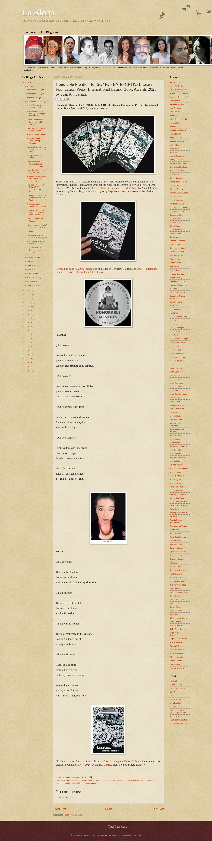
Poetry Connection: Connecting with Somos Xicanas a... (36, 122)
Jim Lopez (174, 324)
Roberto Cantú (176, 555)
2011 (27, 342)
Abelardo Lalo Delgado (179, 93)
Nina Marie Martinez (178, 494)
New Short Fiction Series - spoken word (178, 711)
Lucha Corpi (175, 398)
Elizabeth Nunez (176, 255)
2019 (27, 310)
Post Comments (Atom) (73, 815)
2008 (27, 355)
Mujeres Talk (175, 707)
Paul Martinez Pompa (178, 526)
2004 (27, 370)
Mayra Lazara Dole (177, 457)
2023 (27, 294)
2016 (27, 323)
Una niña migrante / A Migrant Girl (36, 171)
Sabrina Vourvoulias (178, 585)
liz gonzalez (174, 390)
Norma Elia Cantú (177, 498)
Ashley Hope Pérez (177, 160)
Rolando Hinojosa (177, 559)
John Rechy (174, 335)
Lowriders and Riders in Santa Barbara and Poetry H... (36, 198)
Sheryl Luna (175, 614)
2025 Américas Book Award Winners (35, 242)
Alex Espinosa (175, 108)
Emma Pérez (175, 259)
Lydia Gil (173, 412)
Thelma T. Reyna (177, 646)
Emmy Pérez (175, 266)
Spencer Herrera (176, 625)
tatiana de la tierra (177, 642)
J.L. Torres (174, 313)
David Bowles (175, 233)
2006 (27, 362)
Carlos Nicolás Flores (178, 182)
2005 (27, 367)
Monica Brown (175, 483)
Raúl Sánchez (175, 533)
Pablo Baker (175, 509)
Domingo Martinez (177, 248)
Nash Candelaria (176, 491)
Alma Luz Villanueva (178, 130)
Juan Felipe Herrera (178, 357)
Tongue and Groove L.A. (180, 724)
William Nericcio (176, 657)
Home (108, 809)
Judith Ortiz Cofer (177, 361)
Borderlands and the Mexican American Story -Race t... (35, 212)
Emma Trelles (175, 263)
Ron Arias (174, 563)
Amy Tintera (175, 145)
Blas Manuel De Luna (178, 167)
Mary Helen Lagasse (178, 446)
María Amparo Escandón (175, 424)
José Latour (174, 346)
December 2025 (34, 90)
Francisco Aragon (177, 277)
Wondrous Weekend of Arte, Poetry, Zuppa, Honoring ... (36, 178)
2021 (27, 302)
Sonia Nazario (175, 622)
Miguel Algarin (175, 479)
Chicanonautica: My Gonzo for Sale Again (37, 236)
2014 (27, 330)
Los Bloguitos (175, 703)
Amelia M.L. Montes (178, 137)
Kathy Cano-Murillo (177, 372)
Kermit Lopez (175, 376)
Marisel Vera (175, 439)
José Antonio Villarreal (179, 342)
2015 (27, 326)
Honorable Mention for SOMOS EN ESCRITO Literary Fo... (36, 188)
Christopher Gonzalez (179, 211)
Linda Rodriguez (176, 383)
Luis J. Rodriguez (177, 409)
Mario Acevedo (176, 435)
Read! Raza (174, 716)
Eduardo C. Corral (177, 252)
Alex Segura (175, 112)
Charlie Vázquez (176, 200)
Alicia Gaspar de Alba (178, 119)
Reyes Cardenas (176, 541)
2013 (27, 335)
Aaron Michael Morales (179, 90)
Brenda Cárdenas (177, 171)
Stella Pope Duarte (177, 629)
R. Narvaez (174, 530)
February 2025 (33, 281)
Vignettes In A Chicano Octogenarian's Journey (36, 250)
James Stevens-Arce (178, 317)
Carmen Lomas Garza (179, 193)
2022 (27, 298)
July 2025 (31, 261)
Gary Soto (174, 288)
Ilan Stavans (175, 309)
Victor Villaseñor (176, 653)
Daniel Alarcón (176, 222)
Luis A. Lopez (175, 401)
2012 (27, 338)
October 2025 (33, 98)
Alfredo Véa (174, 115)
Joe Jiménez (175, 331)
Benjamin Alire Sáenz (178, 163)
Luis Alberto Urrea (177, 405)
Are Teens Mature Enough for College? (36, 205)
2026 (27, 82)
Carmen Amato (176, 185)
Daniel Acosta (175, 219)
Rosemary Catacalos (178, 570)
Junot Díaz (174, 364)
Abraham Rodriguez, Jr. (179, 97)
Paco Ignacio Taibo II (178, 513)
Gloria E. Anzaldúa (177, 292)
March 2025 (32, 277)
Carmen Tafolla (176, 196)
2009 (27, 350)
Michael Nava (175, 472)
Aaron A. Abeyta (176, 86)
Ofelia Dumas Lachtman (179, 502)
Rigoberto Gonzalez (178, 552)
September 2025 (34, 102)
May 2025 (31, 269)
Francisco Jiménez (177, 281)
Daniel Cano (175, 226)
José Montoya (175, 350)
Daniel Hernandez (177, 230)
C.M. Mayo (174, 174)
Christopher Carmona (178, 208)
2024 (27, 290)
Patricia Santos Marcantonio (176, 521)
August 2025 (32, 257)
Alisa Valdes (175, 123)
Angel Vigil (174, 152)
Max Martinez (175, 454)
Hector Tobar (175, 305)
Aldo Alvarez (175, 101)
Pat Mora (173, 516)
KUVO (172, 692)
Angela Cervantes (177, 156)
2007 (27, 358)
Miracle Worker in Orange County (34, 106)
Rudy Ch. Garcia (176, 577)
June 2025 (32, 265)
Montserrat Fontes (177, 487)
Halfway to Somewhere (36, 134)
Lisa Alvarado (175, 387)
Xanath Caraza (90, 783)
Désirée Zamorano (177, 241)
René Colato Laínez (178, 537)
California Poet (176, 684)
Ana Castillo (175, 149)
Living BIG (31, 231)
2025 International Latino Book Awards (78, 780)
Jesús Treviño (175, 320)
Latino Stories (175, 699)
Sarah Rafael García (178, 600)
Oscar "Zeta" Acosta (178, 505)
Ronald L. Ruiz (176, 566)
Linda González (176, 379)
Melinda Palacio (176, 465)
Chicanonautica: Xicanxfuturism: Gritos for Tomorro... (36, 164)
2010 (27, 347)
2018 (27, 314)
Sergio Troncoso (176, 603)
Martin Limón (175, 443)
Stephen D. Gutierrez (178, 639)
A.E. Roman (175, 82)
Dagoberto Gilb (176, 215)
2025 (27, 86)
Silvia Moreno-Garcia (178, 618)
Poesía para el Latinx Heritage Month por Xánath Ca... (36, 113)
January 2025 (33, 285)
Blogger (137, 835)
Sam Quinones (176, 589)
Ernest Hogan (175, 270)
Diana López (175, 244)
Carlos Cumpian (176, 178)
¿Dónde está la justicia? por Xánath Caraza (37, 226)
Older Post (157, 809)
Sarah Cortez (175, 596)
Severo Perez (175, 607)
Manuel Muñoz (176, 416)
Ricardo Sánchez (177, 548)
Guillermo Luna (176, 302)
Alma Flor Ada (175, 126)
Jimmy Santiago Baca (179, 328)
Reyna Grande (176, 544)
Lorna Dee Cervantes (178, 394)
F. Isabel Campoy (177, 274)
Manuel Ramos (176, 420)
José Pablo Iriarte (177, 353)
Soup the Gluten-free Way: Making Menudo (35, 140)
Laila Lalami (175, 695)
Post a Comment (66, 797)
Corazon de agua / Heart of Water (109, 780)
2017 (27, 318)
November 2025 (34, 94)
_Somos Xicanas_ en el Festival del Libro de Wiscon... (36, 149)
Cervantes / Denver (178, 688)
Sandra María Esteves (179, 592)
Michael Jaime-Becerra (179, 468)
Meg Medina (175, 461)
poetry (143, 780)
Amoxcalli (173, 681)
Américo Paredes (177, 141)
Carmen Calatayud (177, 189)
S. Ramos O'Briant (177, 581)
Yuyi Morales (175, 664)
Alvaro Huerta (175, 134)
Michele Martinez (177, 476)
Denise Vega (175, 237)
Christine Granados (178, 204)
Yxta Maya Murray (177, 668)
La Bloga (38, 12)
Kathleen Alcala (176, 368)
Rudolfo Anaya (176, 574)
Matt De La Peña (177, 450)
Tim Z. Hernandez (177, 650)
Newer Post (59, 809)
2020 (27, 306)
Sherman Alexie (176, 611)
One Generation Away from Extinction (36, 129)
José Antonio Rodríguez (179, 339)
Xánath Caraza (70, 777)
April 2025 (31, 273)
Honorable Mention (132, 780)
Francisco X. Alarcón (178, 285)
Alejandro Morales (177, 104)
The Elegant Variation (178, 720)
